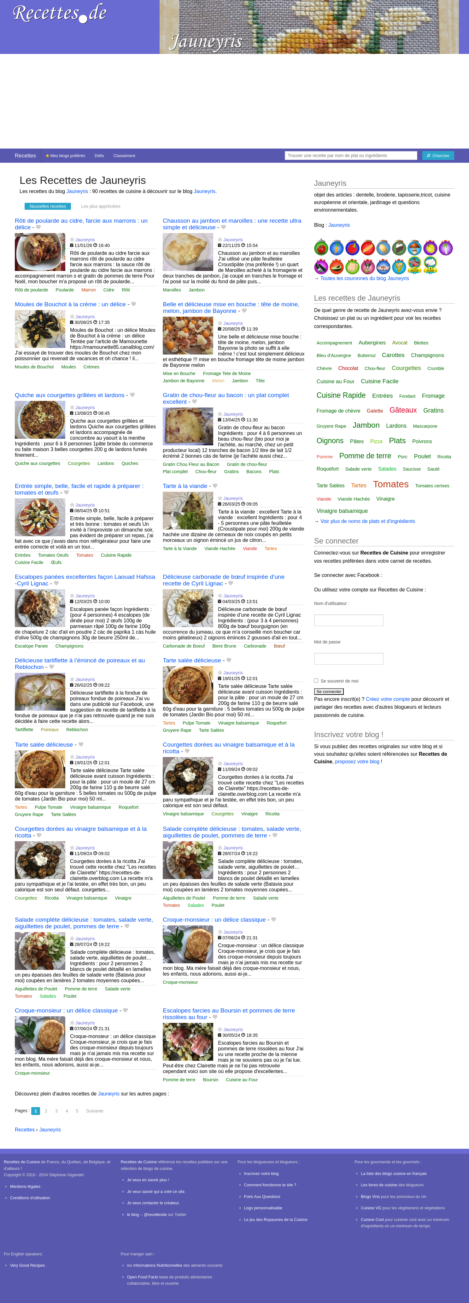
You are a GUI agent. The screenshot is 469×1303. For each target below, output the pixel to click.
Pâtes (357, 441)
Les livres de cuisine (379, 1185)
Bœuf (279, 646)
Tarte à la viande (185, 486)
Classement (124, 155)
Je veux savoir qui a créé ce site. (156, 1191)
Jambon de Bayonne (183, 380)
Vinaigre (249, 813)
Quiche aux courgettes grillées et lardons (70, 395)
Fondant (407, 396)
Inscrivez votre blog (261, 1173)
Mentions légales (25, 1186)
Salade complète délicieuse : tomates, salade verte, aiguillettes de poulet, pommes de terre (232, 832)
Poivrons (422, 441)
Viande (250, 548)
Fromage (433, 396)
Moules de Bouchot (34, 366)
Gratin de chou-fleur (247, 464)
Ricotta (272, 813)
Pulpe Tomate (197, 722)
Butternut (367, 355)
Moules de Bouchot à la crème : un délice (70, 304)
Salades (196, 905)
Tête (260, 380)
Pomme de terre (229, 898)
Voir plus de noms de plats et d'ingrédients (367, 521)
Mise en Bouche (179, 373)
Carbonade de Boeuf (184, 646)
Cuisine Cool (372, 1219)
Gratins (231, 471)
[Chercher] (438, 155)
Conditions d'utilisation (30, 1197)
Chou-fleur (206, 471)
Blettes (421, 342)
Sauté (433, 469)
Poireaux (50, 729)
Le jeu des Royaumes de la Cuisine (276, 1219)
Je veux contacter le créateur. (153, 1202)
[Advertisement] (234, 101)
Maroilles (172, 289)
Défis (99, 155)
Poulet (218, 905)
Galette (375, 411)
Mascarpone (425, 426)
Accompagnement (334, 342)
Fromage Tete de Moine (227, 373)
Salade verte (265, 898)
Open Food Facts (142, 1277)
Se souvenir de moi (340, 681)
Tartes (271, 548)
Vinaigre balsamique (238, 722)
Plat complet (175, 471)
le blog (133, 1214)
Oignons (330, 441)
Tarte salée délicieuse (192, 660)
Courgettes (79, 463)
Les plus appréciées (100, 206)
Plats (274, 471)
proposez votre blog (357, 761)
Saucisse (412, 469)
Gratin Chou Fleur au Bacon (191, 464)
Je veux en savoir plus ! (148, 1179)
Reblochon (77, 729)
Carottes (393, 355)
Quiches (129, 463)
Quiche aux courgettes (37, 463)
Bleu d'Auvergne (334, 355)
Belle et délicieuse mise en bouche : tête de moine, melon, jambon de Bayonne (231, 307)
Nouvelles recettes (48, 206)
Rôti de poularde (31, 289)
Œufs (56, 562)
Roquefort (276, 722)
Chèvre (324, 368)
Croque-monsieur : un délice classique (214, 919)
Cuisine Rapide (116, 555)
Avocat (399, 342)
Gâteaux (403, 410)
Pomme (325, 456)
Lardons (105, 463)
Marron (88, 289)
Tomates (84, 555)
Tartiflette (24, 729)
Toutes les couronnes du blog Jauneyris (364, 278)
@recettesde (155, 1214)
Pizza (376, 441)
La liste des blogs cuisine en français (393, 1173)
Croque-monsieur (180, 982)
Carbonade (255, 646)
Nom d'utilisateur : (331, 603)
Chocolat (348, 368)
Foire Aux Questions (262, 1196)
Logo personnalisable (263, 1208)
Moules (68, 366)
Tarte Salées (211, 730)
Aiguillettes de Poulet (184, 898)
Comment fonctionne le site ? (270, 1185)
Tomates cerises (432, 485)
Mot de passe (327, 641)
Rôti (126, 289)
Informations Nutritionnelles (157, 1265)
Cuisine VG (371, 1208)
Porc (402, 456)
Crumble (435, 368)
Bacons (253, 471)
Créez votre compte (388, 699)
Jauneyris (77, 191)
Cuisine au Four (242, 1079)
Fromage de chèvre (339, 411)
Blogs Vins (370, 1196)
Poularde (65, 289)
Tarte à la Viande (180, 548)
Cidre (108, 289)
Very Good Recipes (27, 1265)
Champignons (70, 646)
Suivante (94, 1110)
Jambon (197, 289)
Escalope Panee (31, 646)
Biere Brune (224, 646)
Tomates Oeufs (53, 555)
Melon (218, 380)
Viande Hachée (219, 548)
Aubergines (372, 343)
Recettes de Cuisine (22, 1161)
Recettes (25, 156)
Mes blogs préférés (65, 155)
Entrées (23, 555)
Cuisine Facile (29, 562)
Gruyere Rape (177, 730)
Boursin (211, 1079)
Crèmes (91, 366)
